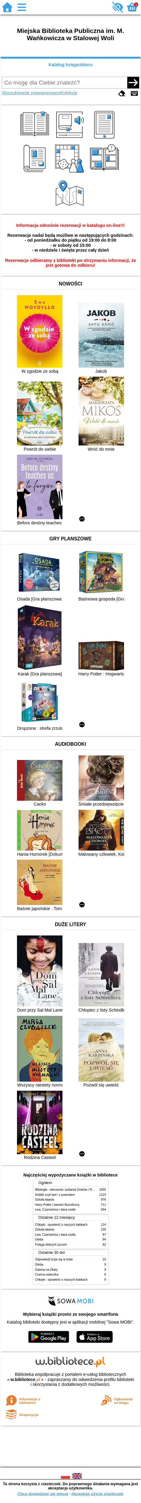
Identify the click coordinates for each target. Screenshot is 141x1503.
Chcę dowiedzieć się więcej (43, 1494)
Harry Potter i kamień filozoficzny (57, 1204)
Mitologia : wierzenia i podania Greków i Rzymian (68, 1189)
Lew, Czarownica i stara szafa (55, 1209)
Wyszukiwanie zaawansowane (31, 92)
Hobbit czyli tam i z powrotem (55, 1194)
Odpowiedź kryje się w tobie (54, 1259)
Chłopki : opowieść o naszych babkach (61, 1224)
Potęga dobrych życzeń (51, 1244)
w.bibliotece (25, 1379)
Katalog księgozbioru (71, 64)
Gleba (39, 1239)
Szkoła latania (44, 1199)
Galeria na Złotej (46, 1269)
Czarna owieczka (47, 1274)
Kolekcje (69, 92)
